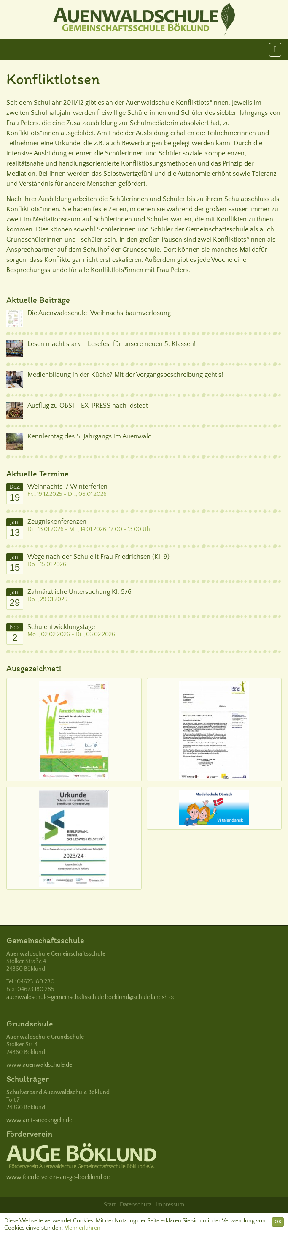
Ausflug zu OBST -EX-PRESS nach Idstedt (87, 405)
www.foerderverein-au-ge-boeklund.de (58, 1177)
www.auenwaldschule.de (39, 1065)
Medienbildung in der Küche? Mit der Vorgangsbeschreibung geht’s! (125, 374)
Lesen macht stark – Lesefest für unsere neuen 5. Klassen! (111, 344)
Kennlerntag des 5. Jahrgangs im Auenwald (89, 436)
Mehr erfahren (82, 1228)
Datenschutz (135, 1204)
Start (110, 1204)
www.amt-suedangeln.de (39, 1120)
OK (278, 1222)
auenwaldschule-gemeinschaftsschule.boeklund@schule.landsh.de (90, 997)
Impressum (170, 1204)
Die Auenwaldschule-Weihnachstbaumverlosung (99, 313)
